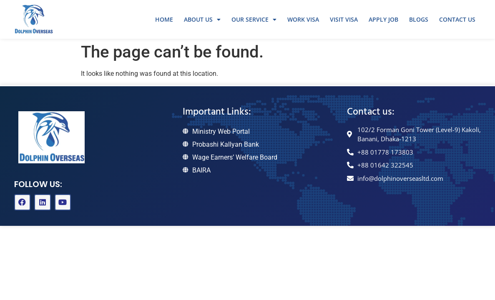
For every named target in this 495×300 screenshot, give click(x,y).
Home (164, 19)
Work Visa (303, 19)
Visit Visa (344, 19)
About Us (202, 19)
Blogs (418, 19)
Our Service (253, 19)
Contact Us (457, 19)
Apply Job (383, 19)
